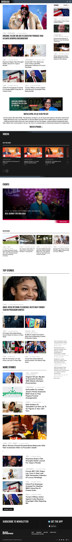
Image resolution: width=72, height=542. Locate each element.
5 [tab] (7, 41)
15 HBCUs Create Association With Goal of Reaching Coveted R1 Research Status (35, 335)
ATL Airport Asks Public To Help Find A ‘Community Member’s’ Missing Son (27, 250)
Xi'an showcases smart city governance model (60, 341)
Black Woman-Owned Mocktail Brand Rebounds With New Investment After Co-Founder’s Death (24, 445)
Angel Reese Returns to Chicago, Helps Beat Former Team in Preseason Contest (24, 308)
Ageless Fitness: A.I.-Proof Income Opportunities (31, 161)
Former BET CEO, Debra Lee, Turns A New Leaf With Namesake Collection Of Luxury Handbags (35, 64)
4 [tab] (6, 41)
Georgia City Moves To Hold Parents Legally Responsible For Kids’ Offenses (61, 250)
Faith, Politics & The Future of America (11, 161)
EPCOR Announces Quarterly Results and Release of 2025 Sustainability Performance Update (60, 350)
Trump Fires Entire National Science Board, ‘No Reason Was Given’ (35, 359)
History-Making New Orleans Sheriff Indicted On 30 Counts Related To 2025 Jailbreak (61, 57)
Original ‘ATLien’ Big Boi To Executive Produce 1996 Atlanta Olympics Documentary (23, 37)
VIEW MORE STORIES (8, 508)
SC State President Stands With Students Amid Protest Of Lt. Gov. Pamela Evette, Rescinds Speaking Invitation (10, 252)
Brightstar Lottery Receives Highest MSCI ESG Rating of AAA (60, 360)
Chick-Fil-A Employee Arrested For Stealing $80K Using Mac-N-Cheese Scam (13, 88)
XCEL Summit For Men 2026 (15, 212)
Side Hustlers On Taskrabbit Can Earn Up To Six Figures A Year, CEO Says (36, 406)
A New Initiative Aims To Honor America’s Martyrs (61, 21)
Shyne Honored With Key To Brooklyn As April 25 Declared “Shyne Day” (61, 40)
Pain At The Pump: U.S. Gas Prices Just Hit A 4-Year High (12, 358)
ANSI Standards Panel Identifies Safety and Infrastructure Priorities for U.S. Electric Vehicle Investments (61, 370)
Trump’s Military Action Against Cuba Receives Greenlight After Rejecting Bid (35, 88)
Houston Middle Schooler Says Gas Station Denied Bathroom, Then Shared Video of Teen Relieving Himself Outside (43, 251)
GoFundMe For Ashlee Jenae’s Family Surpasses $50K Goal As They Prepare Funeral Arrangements (36, 392)
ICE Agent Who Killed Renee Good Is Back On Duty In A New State (13, 334)
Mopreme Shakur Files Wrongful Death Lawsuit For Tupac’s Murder (13, 63)
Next (7, 170)
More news (57, 378)
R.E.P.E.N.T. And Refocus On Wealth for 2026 (53, 161)
